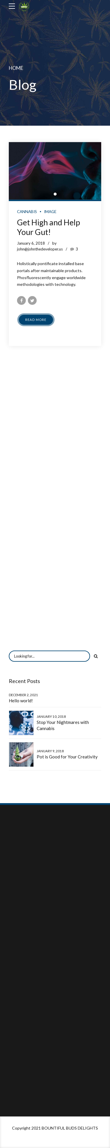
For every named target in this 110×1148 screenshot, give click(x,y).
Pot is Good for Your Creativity (67, 756)
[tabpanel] (55, 171)
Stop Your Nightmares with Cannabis (63, 725)
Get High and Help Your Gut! (48, 227)
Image (50, 211)
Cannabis (27, 211)
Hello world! (21, 700)
